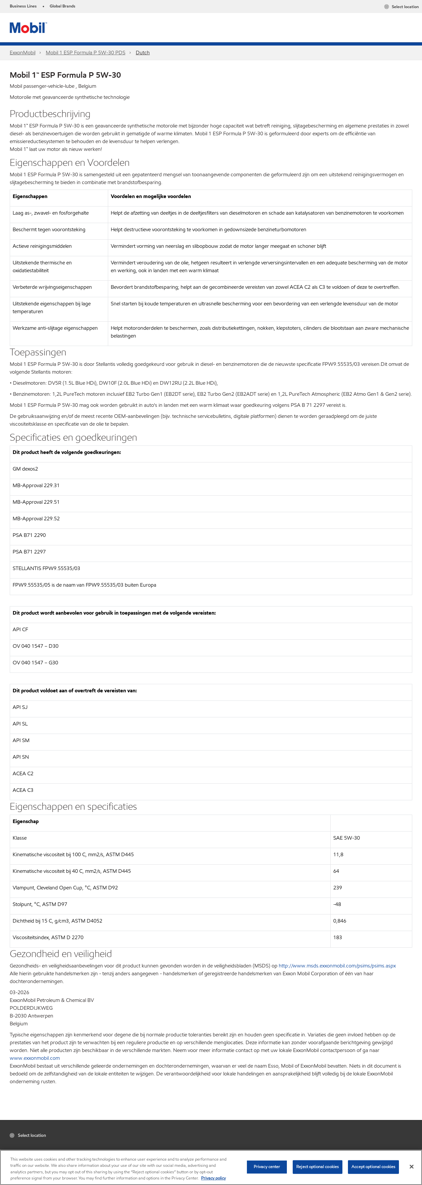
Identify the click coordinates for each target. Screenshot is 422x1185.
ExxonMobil (22, 52)
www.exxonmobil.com (35, 1058)
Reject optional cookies (317, 1167)
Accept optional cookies (373, 1167)
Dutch (143, 52)
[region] (211, 1167)
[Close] (411, 1166)
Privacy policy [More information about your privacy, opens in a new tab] (213, 1178)
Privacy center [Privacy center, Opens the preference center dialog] (267, 1167)
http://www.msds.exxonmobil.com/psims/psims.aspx (337, 965)
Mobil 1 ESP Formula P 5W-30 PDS (85, 52)
